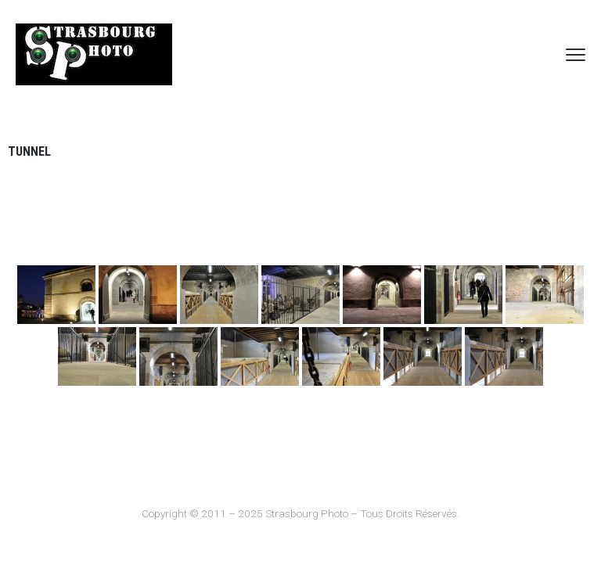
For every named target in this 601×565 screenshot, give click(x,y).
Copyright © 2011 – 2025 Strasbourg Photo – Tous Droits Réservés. (300, 513)
